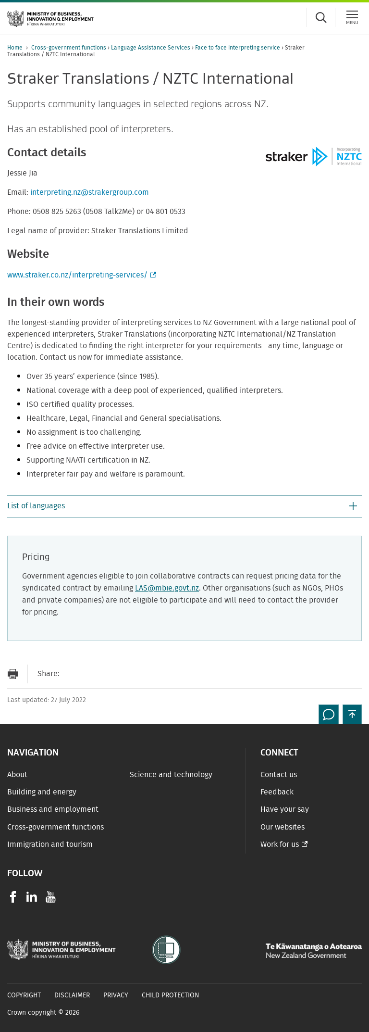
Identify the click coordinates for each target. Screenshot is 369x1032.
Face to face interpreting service (238, 47)
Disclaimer (72, 995)
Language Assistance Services (151, 47)
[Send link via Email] (71, 674)
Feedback (277, 792)
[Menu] (352, 17)
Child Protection (170, 995)
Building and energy (41, 792)
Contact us (278, 775)
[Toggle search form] (321, 17)
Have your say (284, 809)
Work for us (279, 844)
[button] (184, 507)
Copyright (24, 995)
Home (15, 47)
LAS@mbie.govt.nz (167, 588)
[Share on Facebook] (91, 674)
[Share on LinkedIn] (129, 674)
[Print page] (12, 674)
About (17, 775)
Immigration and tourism (50, 844)
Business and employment (52, 809)
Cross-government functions (69, 47)
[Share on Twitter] (110, 674)
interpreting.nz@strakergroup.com (89, 192)
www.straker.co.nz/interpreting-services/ (80, 275)
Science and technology (171, 775)
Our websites (282, 827)
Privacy (115, 995)
